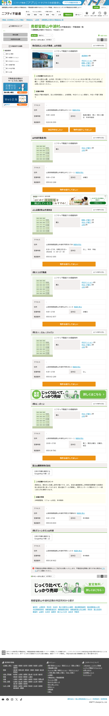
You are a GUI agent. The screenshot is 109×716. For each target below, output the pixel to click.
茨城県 (37, 670)
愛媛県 (20, 683)
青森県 (20, 665)
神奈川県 (21, 670)
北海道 (15, 665)
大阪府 (15, 679)
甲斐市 (76, 612)
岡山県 (20, 681)
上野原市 (42, 607)
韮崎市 (53, 612)
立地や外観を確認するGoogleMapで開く (42, 472)
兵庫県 (20, 679)
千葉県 (32, 670)
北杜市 (70, 612)
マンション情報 (52, 680)
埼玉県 (27, 670)
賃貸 (49, 665)
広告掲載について (88, 673)
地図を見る (76, 110)
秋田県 (35, 665)
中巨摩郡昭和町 (38, 609)
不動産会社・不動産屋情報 (56, 677)
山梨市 (41, 612)
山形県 (40, 665)
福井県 (40, 674)
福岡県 (15, 686)
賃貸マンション (56, 665)
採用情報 (104, 699)
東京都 (15, 670)
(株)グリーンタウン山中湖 (43, 530)
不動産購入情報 (52, 668)
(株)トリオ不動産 (39, 272)
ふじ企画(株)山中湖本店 (42, 209)
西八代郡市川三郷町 (66, 607)
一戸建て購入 (52, 673)
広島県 (15, 681)
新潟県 (15, 674)
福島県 (15, 667)
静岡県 (25, 677)
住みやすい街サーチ (54, 682)
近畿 (4, 679)
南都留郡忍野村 (63, 609)
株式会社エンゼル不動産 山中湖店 (46, 45)
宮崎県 (40, 686)
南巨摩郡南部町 (80, 607)
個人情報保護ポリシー (83, 699)
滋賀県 (30, 679)
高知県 (25, 683)
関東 (4, 670)
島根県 (30, 681)
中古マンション (87, 60)
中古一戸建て (86, 65)
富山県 (30, 674)
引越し (50, 692)
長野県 (25, 674)
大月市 (47, 612)
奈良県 (35, 679)
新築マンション (62, 670)
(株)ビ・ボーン (38, 403)
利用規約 (96, 699)
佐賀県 (20, 686)
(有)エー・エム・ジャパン (43, 332)
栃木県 (42, 670)
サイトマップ (87, 675)
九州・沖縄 (6, 686)
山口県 (35, 681)
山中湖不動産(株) (39, 137)
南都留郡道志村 (50, 609)
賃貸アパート (66, 665)
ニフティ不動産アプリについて (92, 668)
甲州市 (49, 607)
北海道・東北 (7, 665)
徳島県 (40, 681)
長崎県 (25, 686)
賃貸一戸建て (75, 665)
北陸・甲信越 (7, 674)
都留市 (35, 612)
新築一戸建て (86, 63)
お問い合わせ (87, 670)
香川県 (15, 683)
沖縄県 (22, 688)
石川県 (35, 674)
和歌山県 (41, 679)
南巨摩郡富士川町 (93, 607)
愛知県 (15, 677)
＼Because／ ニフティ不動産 (92, 665)
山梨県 (20, 674)
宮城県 (30, 665)
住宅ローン (51, 687)
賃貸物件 (85, 56)
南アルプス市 (62, 612)
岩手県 (25, 665)
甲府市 (90, 609)
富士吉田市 (98, 609)
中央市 (55, 607)
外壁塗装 (50, 689)
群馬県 (15, 672)
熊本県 (30, 686)
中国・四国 (6, 681)
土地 (83, 150)
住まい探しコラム (53, 684)
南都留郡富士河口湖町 (78, 609)
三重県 (30, 677)
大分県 (35, 686)
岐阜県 (20, 677)
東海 (4, 677)
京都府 (25, 679)
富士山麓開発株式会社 (41, 465)
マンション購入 (52, 670)
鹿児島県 (16, 688)
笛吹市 (35, 607)
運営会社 (70, 699)
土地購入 (50, 675)
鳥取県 (25, 681)
